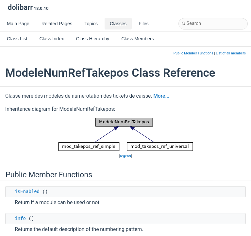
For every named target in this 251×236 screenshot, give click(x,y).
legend (125, 156)
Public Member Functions (193, 53)
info (20, 218)
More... (161, 96)
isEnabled (27, 191)
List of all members (231, 53)
